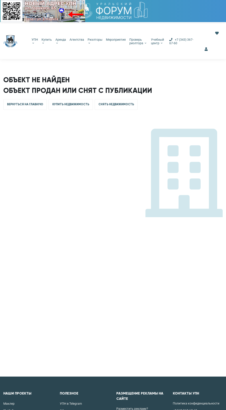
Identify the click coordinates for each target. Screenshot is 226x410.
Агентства (77, 39)
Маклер (9, 403)
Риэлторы (95, 41)
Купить (46, 41)
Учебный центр (157, 41)
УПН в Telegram (71, 403)
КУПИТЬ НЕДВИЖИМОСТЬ (70, 104)
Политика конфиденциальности (196, 403)
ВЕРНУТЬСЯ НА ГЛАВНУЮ (25, 104)
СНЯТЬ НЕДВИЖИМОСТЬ (116, 104)
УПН (35, 41)
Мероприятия (116, 39)
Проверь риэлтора (137, 41)
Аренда (60, 41)
